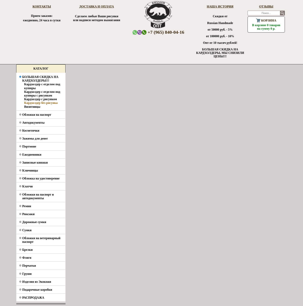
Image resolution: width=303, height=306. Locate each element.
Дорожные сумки (34, 222)
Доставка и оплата (96, 6)
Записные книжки (35, 162)
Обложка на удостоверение (41, 178)
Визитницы (32, 106)
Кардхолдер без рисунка (41, 102)
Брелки (27, 249)
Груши (27, 273)
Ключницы (30, 170)
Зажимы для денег (35, 138)
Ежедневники (31, 154)
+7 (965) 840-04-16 (163, 32)
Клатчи (27, 186)
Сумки (26, 230)
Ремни (26, 206)
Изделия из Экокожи (36, 281)
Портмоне (29, 146)
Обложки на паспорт (36, 114)
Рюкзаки (28, 214)
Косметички (30, 130)
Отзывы (266, 6)
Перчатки (29, 265)
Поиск (282, 13)
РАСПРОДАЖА (33, 297)
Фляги (26, 257)
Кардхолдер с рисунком (40, 99)
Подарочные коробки (37, 289)
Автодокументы (33, 122)
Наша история (220, 6)
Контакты (41, 6)
